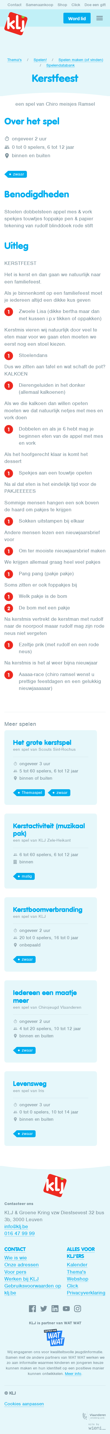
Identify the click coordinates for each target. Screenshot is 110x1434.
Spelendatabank (60, 65)
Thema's (14, 59)
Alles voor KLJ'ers (81, 1253)
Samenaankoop (39, 4)
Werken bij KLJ (21, 1279)
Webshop (77, 1279)
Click (76, 4)
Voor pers (15, 1272)
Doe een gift (95, 4)
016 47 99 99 (19, 1233)
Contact (14, 4)
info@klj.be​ (16, 1226)
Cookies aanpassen (24, 1404)
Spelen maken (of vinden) (80, 59)
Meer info (73, 1373)
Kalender (77, 1264)
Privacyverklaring (86, 1293)
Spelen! (40, 59)
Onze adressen (21, 1264)
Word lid (77, 18)
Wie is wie (15, 1257)
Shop (62, 4)
